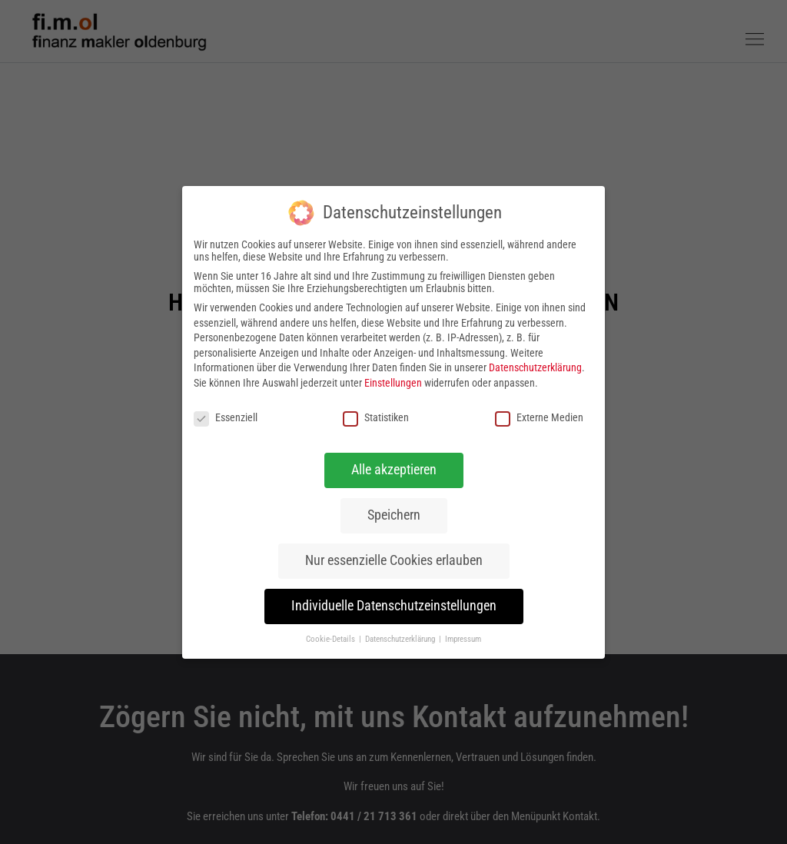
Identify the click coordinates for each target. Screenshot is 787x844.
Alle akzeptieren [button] (394, 469)
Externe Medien (539, 416)
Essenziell (225, 416)
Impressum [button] (463, 639)
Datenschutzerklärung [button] (401, 639)
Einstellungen (393, 382)
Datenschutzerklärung (535, 367)
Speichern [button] (393, 515)
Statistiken (376, 416)
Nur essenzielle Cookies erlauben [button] (394, 560)
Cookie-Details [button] (331, 639)
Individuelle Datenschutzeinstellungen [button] (393, 605)
